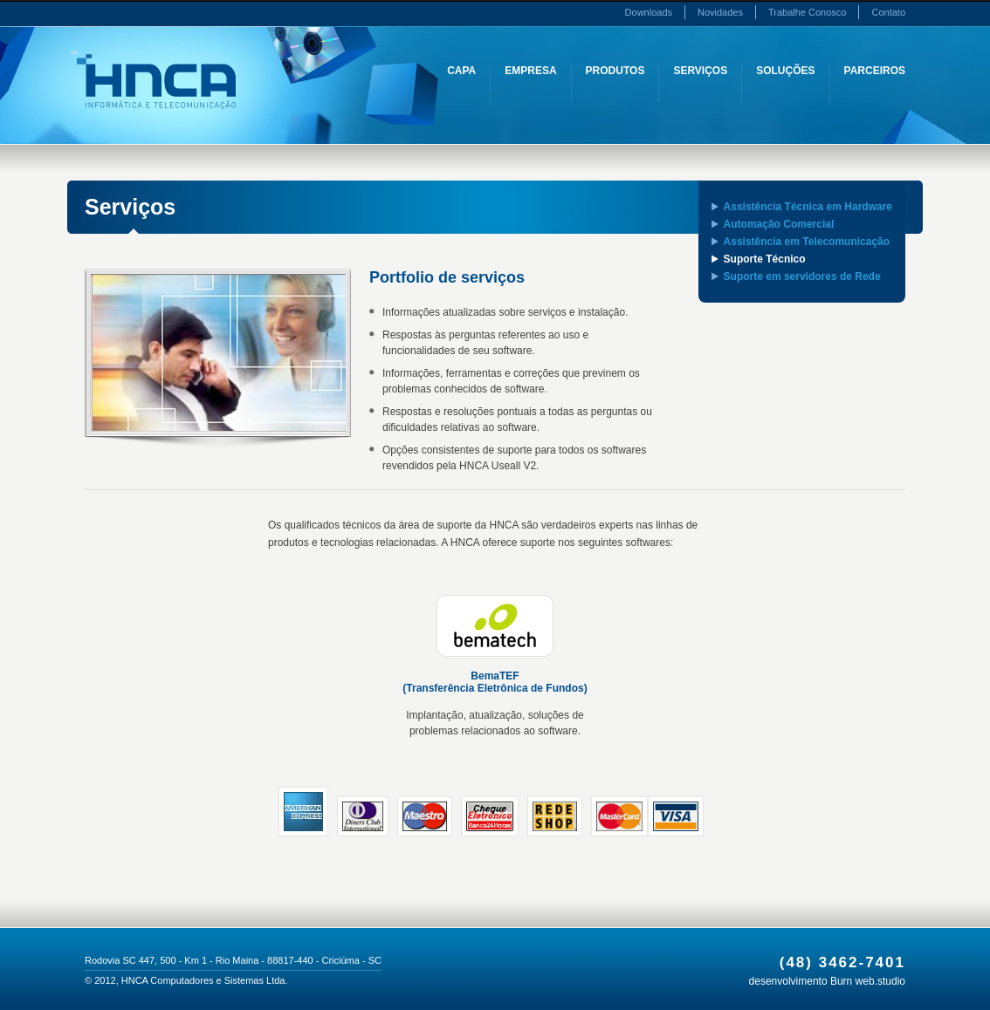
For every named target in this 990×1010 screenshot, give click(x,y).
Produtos (615, 71)
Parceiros (874, 71)
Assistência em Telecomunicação (807, 241)
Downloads (648, 12)
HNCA (153, 80)
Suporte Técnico (765, 259)
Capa (461, 71)
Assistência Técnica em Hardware (808, 207)
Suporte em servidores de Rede (802, 276)
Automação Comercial (779, 224)
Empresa (530, 71)
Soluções (785, 71)
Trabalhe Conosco (807, 12)
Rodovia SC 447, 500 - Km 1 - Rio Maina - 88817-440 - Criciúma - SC (233, 960)
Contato (888, 12)
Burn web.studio (867, 981)
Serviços (700, 71)
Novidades (720, 12)
